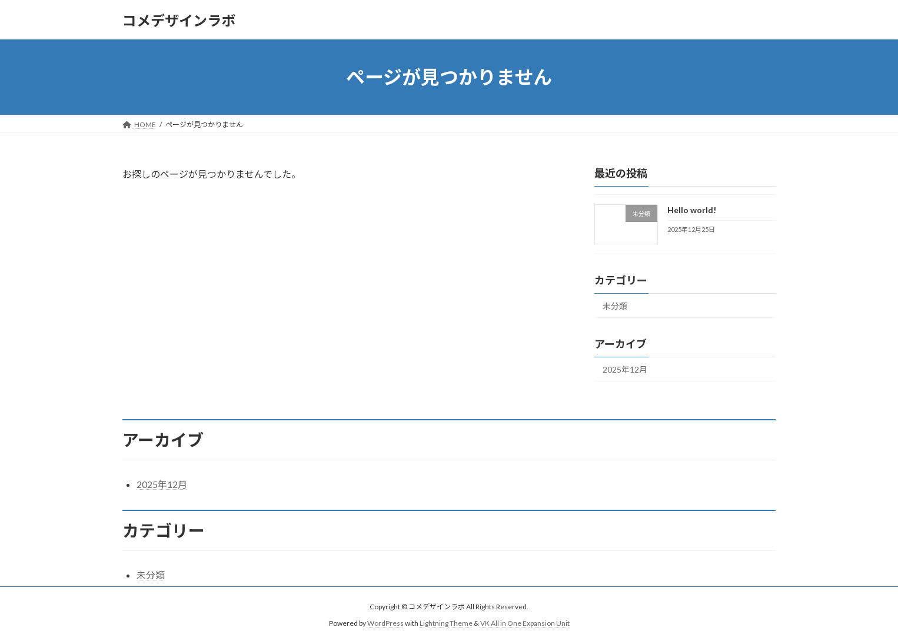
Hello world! (691, 210)
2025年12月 (625, 369)
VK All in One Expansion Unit (525, 623)
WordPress (385, 623)
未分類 (615, 306)
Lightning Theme (446, 623)
